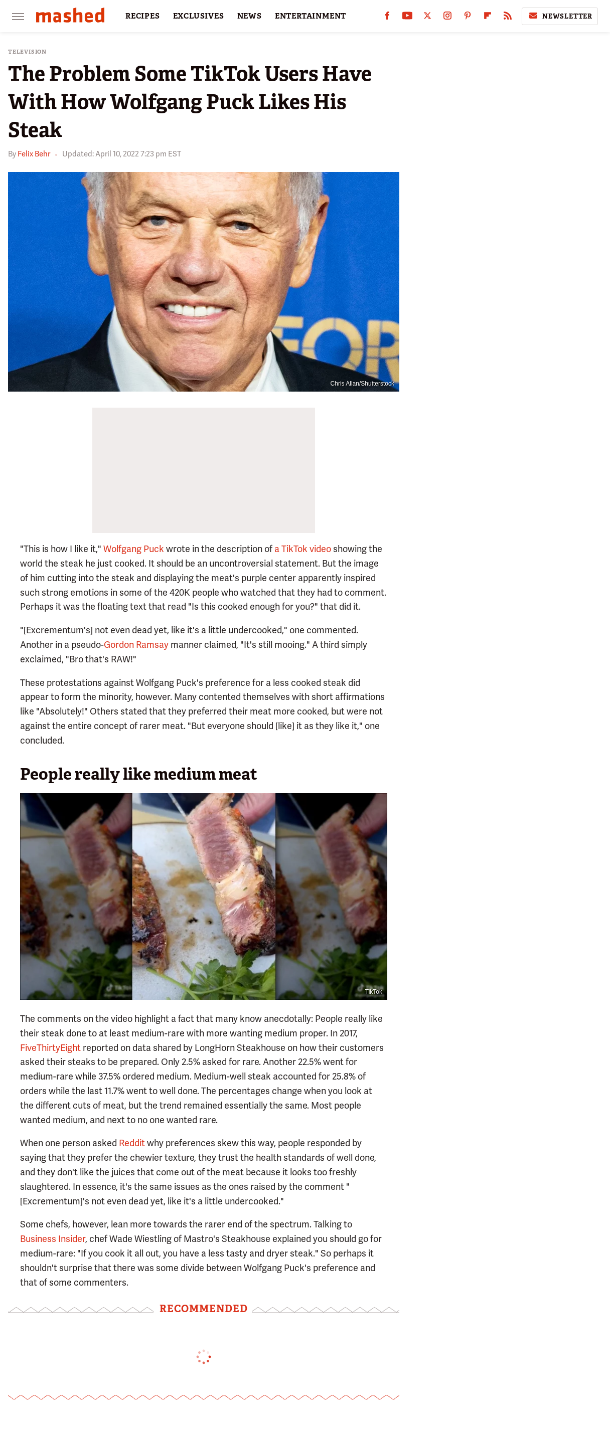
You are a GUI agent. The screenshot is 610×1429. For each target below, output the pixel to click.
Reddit (131, 1143)
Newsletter (559, 16)
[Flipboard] (488, 18)
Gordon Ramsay (136, 644)
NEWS (249, 16)
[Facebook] (387, 18)
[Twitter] (427, 18)
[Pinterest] (468, 18)
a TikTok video (302, 549)
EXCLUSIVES (198, 16)
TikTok (373, 992)
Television (27, 52)
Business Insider (52, 1238)
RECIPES (142, 16)
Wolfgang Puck (133, 549)
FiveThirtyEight (50, 1047)
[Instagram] (447, 18)
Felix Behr (34, 154)
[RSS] (508, 18)
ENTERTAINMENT (310, 16)
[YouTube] (407, 18)
